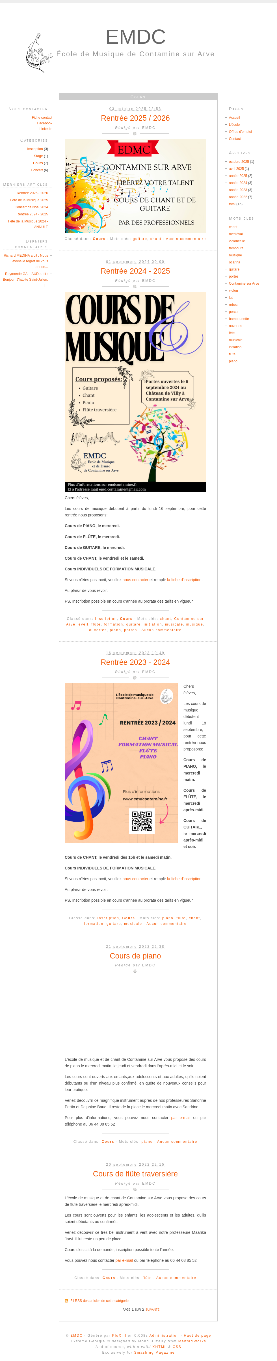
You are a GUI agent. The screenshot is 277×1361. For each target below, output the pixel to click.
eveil (83, 624)
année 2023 (238, 190)
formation (113, 624)
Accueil (234, 118)
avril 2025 (236, 169)
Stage (38, 156)
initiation (153, 624)
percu (233, 312)
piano (115, 630)
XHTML (159, 1347)
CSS (177, 1347)
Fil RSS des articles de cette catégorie (99, 1301)
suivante (152, 1309)
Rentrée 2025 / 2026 (135, 118)
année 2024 (238, 183)
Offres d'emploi (240, 132)
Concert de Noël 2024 (31, 207)
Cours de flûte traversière (135, 1174)
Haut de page (197, 1336)
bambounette (239, 319)
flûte (96, 624)
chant (156, 239)
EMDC (135, 36)
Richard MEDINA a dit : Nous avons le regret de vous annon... (26, 261)
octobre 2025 (239, 162)
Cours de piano (135, 956)
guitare (140, 239)
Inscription (106, 619)
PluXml (119, 1336)
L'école (234, 125)
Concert (37, 170)
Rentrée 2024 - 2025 (135, 271)
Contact (235, 139)
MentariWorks (192, 1341)
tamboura (236, 248)
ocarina (234, 262)
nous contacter (136, 579)
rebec (233, 305)
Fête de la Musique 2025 (29, 200)
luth (232, 298)
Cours (99, 239)
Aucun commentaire (186, 239)
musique (194, 624)
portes (130, 630)
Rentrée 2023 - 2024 (135, 662)
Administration (164, 1336)
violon (233, 291)
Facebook (44, 123)
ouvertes (98, 630)
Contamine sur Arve (244, 283)
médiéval (236, 234)
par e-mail (181, 1117)
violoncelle (237, 241)
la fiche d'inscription (184, 579)
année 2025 (238, 176)
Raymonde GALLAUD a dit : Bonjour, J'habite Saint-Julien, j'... (25, 279)
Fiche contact (42, 118)
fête (232, 333)
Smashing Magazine (154, 1352)
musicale (174, 624)
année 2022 (238, 197)
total (232, 204)
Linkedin (46, 129)
